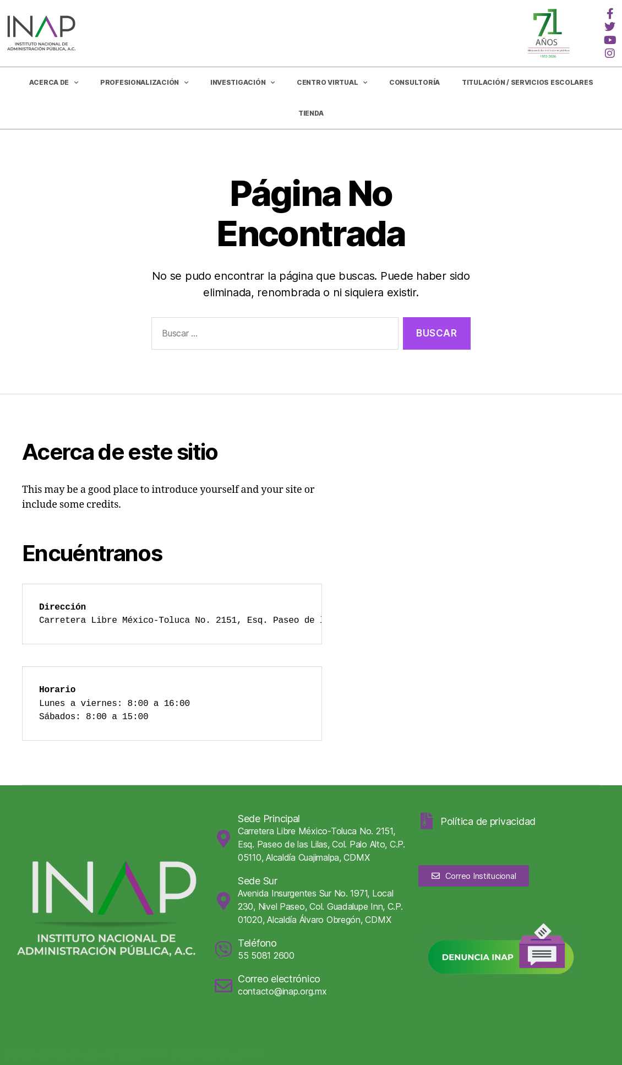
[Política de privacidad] (426, 821)
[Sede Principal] (223, 838)
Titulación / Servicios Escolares (527, 82)
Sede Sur (257, 881)
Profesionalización (144, 82)
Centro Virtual (332, 82)
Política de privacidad (488, 821)
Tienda (311, 113)
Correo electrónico (279, 979)
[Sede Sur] (223, 901)
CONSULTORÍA (414, 82)
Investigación (242, 82)
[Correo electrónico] (223, 986)
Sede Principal (269, 818)
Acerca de (53, 82)
